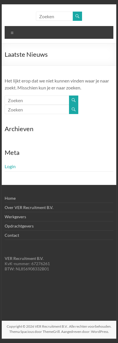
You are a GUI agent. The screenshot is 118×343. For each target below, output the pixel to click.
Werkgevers (15, 216)
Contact (12, 235)
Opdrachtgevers (19, 225)
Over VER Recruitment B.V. (29, 207)
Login (10, 166)
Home (10, 198)
